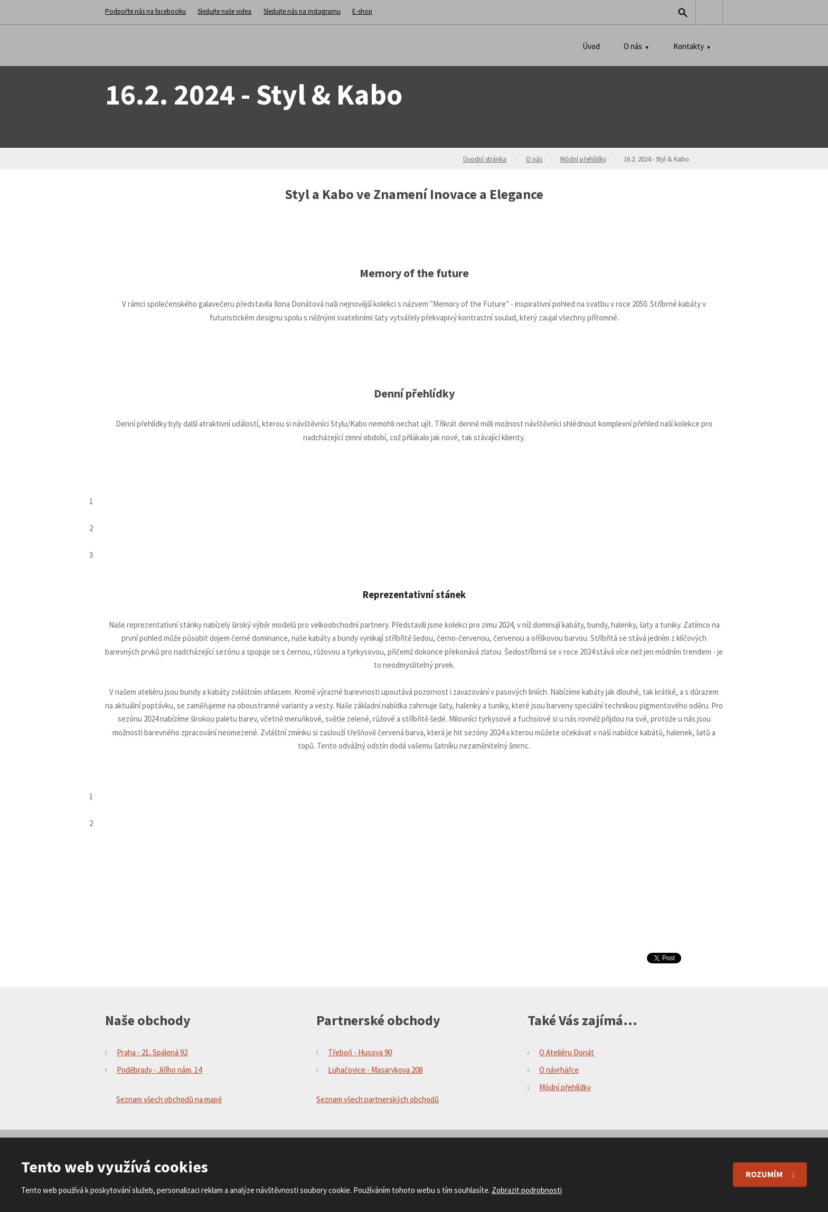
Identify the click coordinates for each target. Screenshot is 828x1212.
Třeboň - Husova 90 (360, 1052)
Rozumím (764, 1174)
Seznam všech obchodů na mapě (169, 1099)
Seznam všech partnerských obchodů (377, 1099)
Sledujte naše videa (224, 11)
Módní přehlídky (583, 159)
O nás (633, 46)
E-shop (362, 11)
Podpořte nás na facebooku (145, 11)
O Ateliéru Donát (566, 1052)
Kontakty (688, 46)
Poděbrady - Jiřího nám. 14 (159, 1070)
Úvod (591, 46)
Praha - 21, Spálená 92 (152, 1052)
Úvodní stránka (484, 159)
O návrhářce (559, 1070)
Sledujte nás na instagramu (302, 11)
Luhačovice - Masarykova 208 (375, 1070)
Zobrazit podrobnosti (527, 1190)
